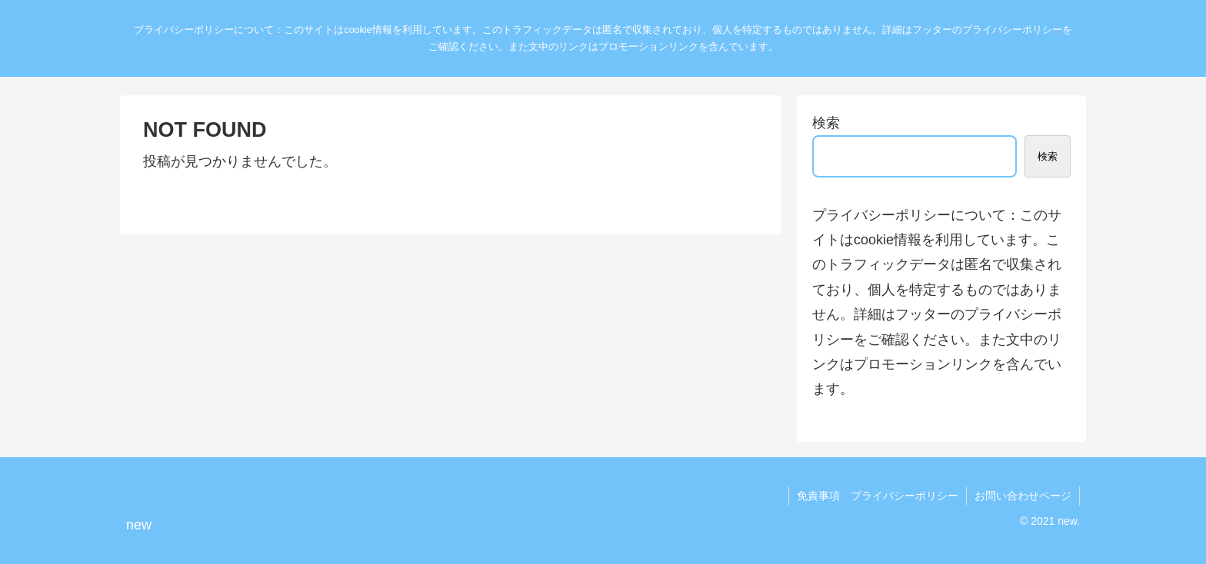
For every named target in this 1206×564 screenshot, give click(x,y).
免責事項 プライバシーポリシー (877, 495)
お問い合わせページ (1022, 495)
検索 (826, 123)
